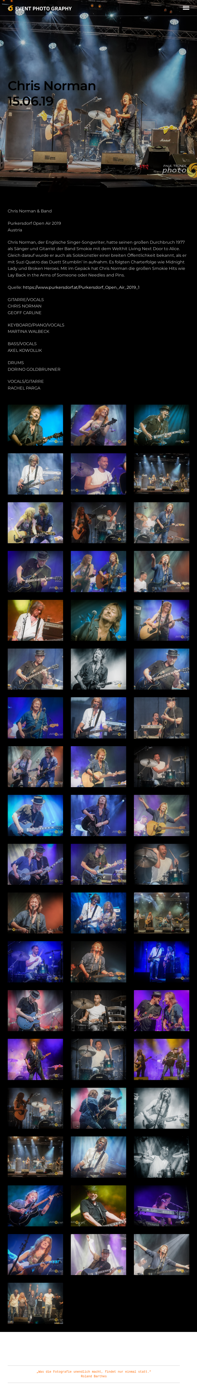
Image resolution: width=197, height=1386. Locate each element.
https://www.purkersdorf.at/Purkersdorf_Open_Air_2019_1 (81, 287)
